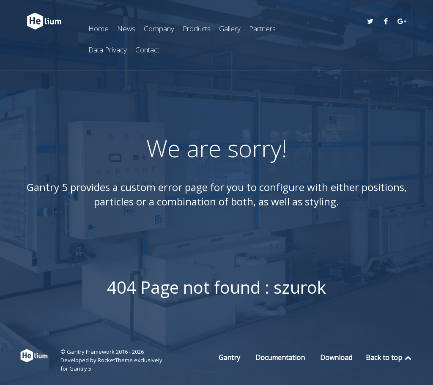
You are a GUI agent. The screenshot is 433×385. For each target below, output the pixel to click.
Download (336, 357)
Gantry (229, 357)
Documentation (280, 357)
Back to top (389, 357)
